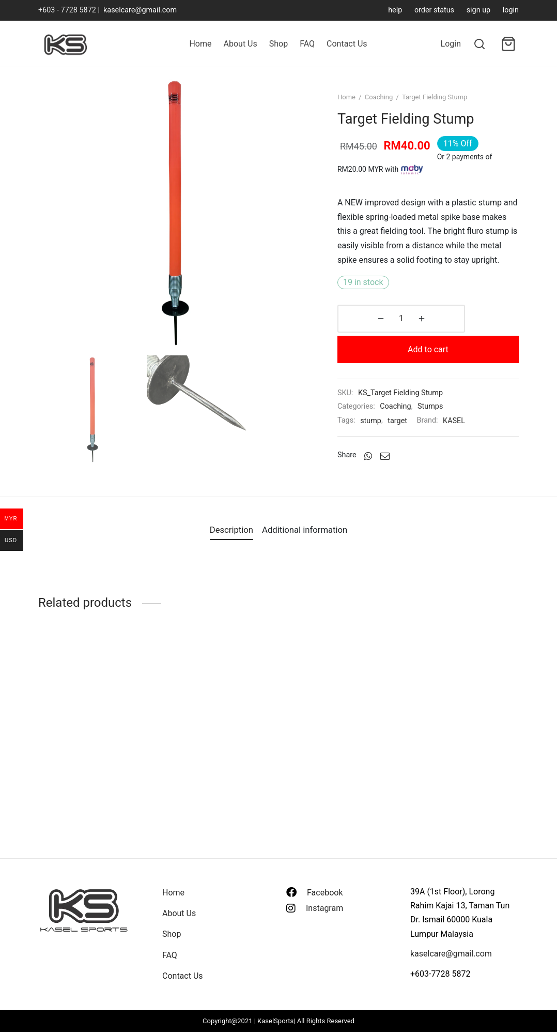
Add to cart (464, 347)
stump (384, 418)
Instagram (324, 908)
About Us (240, 44)
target (411, 418)
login (511, 10)
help (395, 10)
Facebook (325, 893)
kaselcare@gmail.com (140, 10)
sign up (479, 10)
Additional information (310, 540)
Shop (278, 44)
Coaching (392, 111)
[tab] (224, 541)
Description (224, 540)
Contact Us (347, 44)
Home (200, 44)
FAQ (307, 44)
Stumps (443, 404)
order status (434, 10)
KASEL (467, 418)
